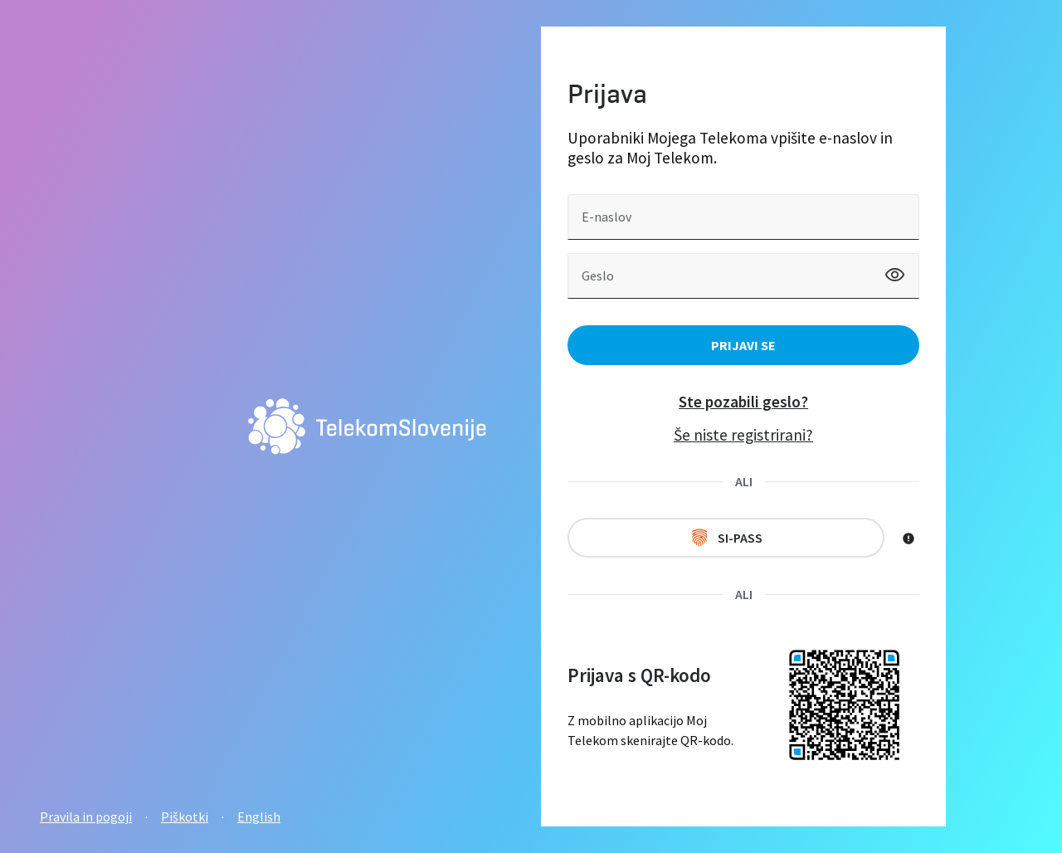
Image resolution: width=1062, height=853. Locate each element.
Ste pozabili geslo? (743, 402)
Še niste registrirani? (743, 435)
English (258, 816)
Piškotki (184, 816)
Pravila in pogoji (86, 816)
